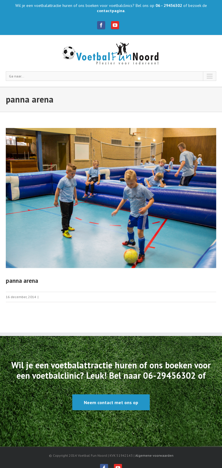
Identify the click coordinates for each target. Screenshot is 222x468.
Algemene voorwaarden (154, 455)
